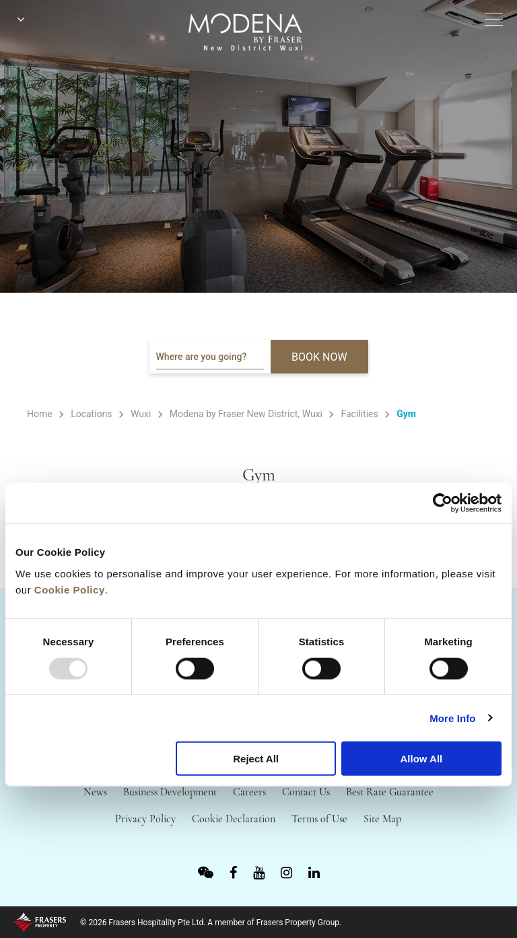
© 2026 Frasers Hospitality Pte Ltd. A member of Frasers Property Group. (210, 922)
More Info (452, 717)
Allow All (421, 758)
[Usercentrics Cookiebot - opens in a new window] (443, 503)
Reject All (256, 758)
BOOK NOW (319, 357)
